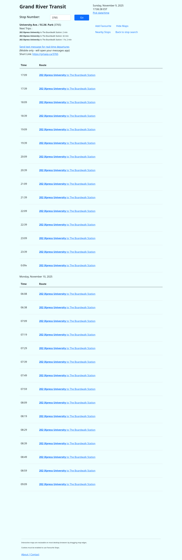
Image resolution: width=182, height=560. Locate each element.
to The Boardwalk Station (67, 75)
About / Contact (30, 554)
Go (81, 17)
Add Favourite (103, 26)
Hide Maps (122, 26)
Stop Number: (30, 17)
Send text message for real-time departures (44, 46)
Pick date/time (101, 13)
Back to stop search (127, 32)
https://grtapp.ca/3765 (45, 54)
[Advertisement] (91, 515)
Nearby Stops (103, 32)
